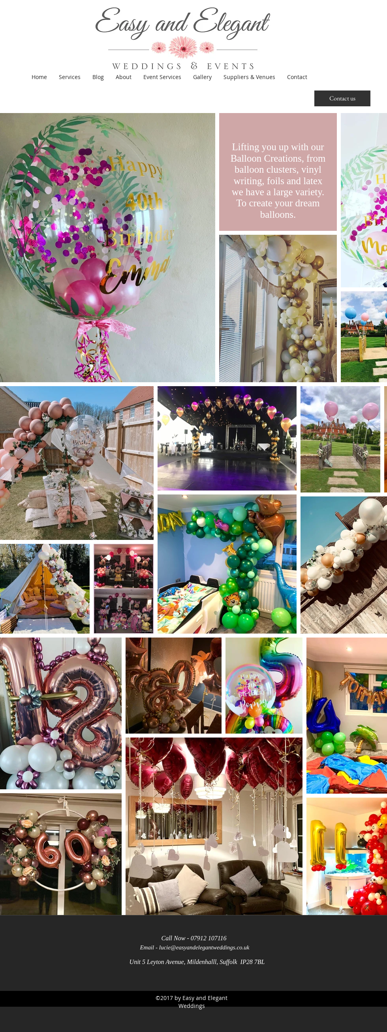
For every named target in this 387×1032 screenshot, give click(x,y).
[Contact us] (342, 98)
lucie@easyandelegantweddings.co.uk (204, 947)
